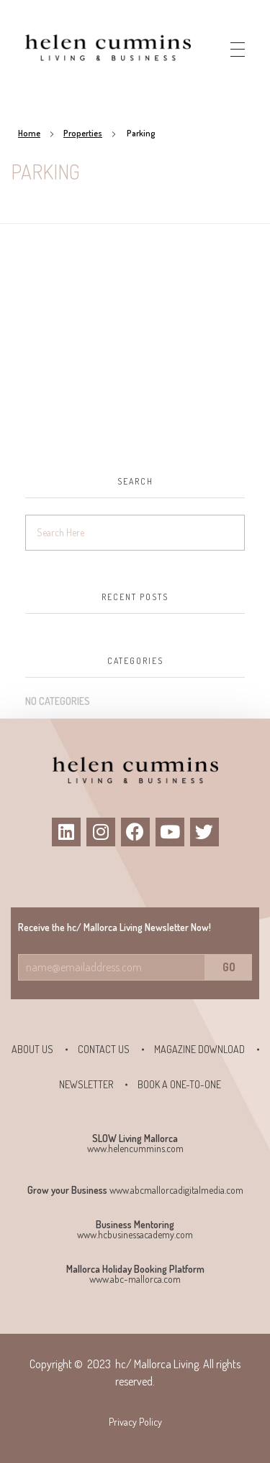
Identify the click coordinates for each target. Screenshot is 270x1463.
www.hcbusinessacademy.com (135, 1234)
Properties (82, 133)
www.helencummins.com (135, 1148)
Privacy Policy (135, 1422)
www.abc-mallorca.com (135, 1279)
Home (29, 133)
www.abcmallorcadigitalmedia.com (176, 1190)
